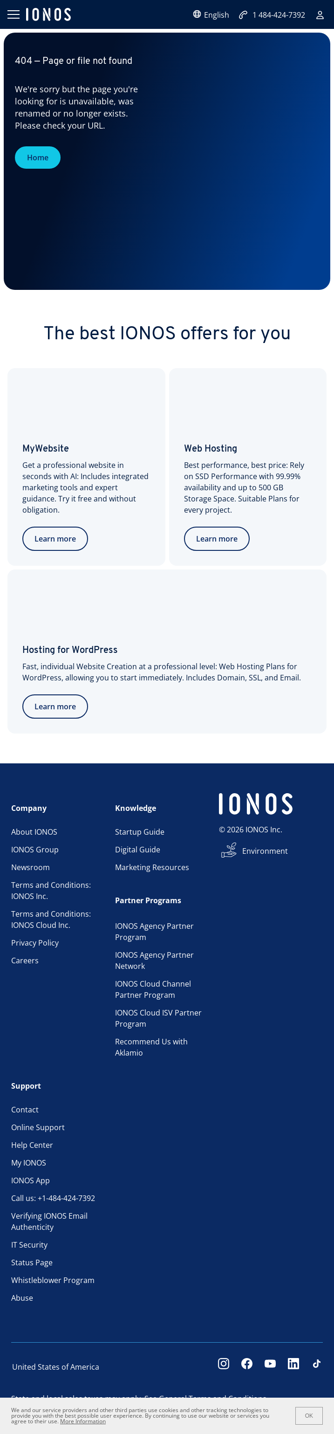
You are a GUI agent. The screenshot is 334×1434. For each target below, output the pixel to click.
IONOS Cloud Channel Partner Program (153, 989)
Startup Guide (139, 832)
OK (309, 1416)
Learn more (55, 539)
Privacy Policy (35, 943)
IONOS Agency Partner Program (154, 931)
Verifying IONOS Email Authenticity (49, 1221)
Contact (25, 1110)
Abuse (22, 1298)
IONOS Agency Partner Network (154, 960)
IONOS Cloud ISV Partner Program (158, 1018)
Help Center (32, 1145)
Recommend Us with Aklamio (151, 1047)
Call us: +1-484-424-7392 (53, 1198)
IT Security (29, 1245)
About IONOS (34, 832)
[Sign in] (320, 15)
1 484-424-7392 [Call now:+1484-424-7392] (272, 15)
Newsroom (30, 867)
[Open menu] (13, 14)
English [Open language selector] (210, 14)
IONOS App (30, 1180)
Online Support (38, 1127)
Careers (25, 960)
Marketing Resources (152, 867)
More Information (83, 1421)
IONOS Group (35, 849)
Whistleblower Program (53, 1280)
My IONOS (28, 1163)
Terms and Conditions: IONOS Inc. (51, 890)
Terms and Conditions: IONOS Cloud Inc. (51, 919)
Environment (265, 851)
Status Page (32, 1262)
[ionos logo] (48, 14)
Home (37, 157)
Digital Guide (137, 849)
